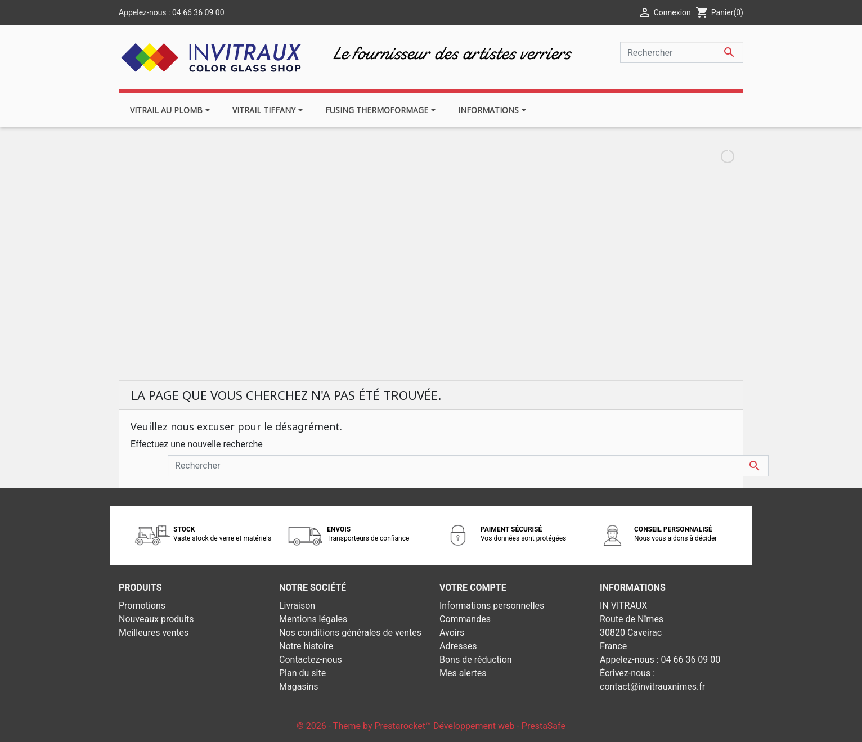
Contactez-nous (310, 659)
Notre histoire (306, 646)
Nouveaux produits (156, 619)
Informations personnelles (491, 605)
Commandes (465, 619)
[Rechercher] (681, 52)
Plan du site (302, 673)
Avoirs (451, 632)
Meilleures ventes (153, 632)
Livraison (297, 605)
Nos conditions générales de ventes (350, 632)
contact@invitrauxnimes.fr (652, 686)
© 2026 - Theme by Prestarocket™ (365, 726)
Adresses (458, 646)
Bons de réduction (475, 659)
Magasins (298, 686)
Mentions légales (313, 619)
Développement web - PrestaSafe (499, 726)
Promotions (142, 605)
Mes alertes (463, 673)
